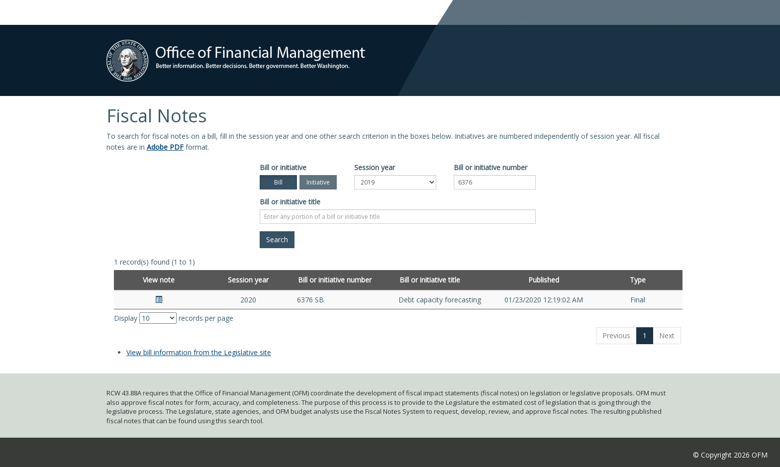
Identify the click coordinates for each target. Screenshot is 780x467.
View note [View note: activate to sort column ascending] (159, 279)
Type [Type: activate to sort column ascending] (638, 279)
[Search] (277, 239)
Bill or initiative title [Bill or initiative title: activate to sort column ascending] (429, 279)
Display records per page (173, 318)
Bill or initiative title (290, 201)
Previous (616, 335)
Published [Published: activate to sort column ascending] (543, 279)
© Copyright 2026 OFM (730, 455)
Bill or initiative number (490, 167)
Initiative (318, 182)
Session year (374, 167)
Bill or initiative (283, 167)
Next (667, 335)
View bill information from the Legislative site (198, 352)
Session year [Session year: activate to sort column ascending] (248, 279)
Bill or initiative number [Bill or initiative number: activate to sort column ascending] (335, 279)
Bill (278, 182)
